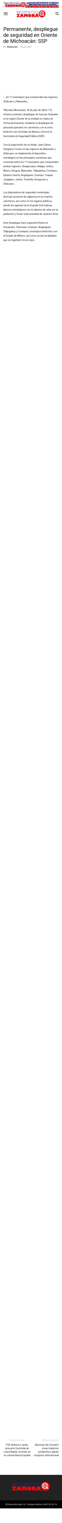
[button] (5, 13)
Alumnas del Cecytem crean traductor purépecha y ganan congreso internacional (46, 1464)
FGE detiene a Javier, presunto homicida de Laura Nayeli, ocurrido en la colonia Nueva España (17, 1464)
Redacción (12, 46)
